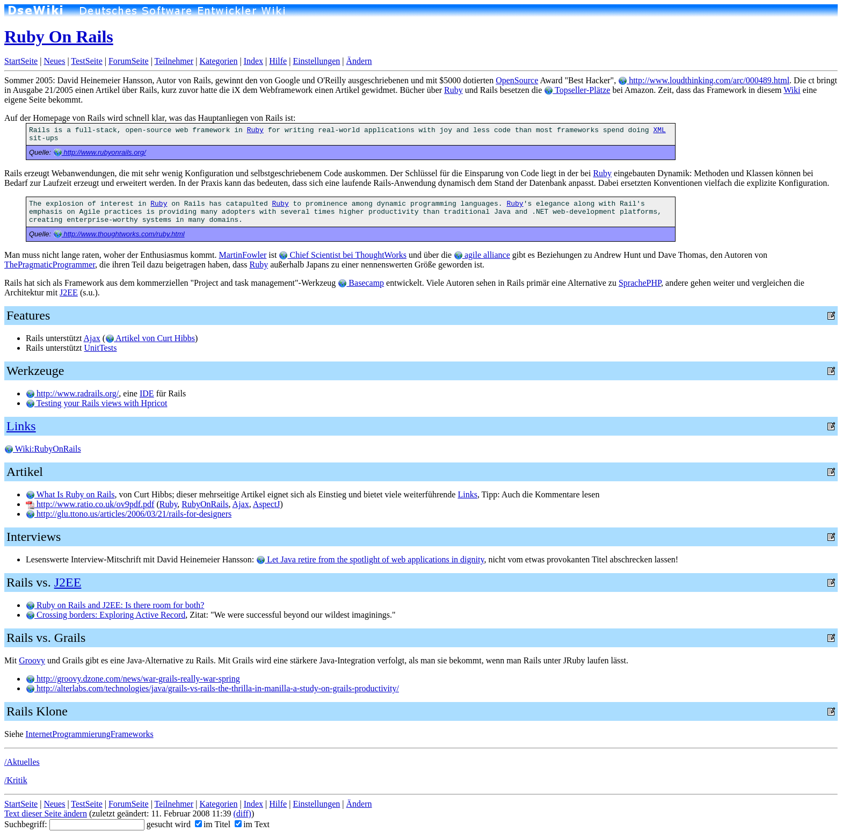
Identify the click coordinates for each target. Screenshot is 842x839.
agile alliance (482, 254)
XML (659, 130)
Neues (54, 61)
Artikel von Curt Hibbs (150, 338)
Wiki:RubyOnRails (42, 448)
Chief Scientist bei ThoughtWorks (343, 254)
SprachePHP (640, 282)
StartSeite (21, 61)
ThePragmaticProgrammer (49, 264)
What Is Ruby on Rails (70, 494)
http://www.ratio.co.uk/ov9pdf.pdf (90, 504)
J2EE (69, 292)
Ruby (453, 90)
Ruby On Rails (58, 36)
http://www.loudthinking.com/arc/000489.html (703, 80)
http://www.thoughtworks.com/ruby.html (119, 234)
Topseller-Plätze (577, 90)
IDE (147, 393)
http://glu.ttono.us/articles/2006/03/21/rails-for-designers (128, 513)
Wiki (791, 90)
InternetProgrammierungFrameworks (90, 734)
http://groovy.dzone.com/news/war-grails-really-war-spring (133, 678)
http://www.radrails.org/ (72, 393)
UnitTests (100, 347)
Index (253, 61)
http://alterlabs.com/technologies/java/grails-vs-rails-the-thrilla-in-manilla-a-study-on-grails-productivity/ (212, 688)
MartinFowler (242, 254)
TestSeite (86, 61)
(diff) (242, 813)
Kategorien (218, 61)
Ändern (359, 61)
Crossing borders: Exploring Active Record (105, 614)
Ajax (92, 338)
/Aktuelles (22, 761)
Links (21, 426)
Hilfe (278, 61)
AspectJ (266, 504)
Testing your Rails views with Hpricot (96, 403)
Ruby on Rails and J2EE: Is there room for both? (115, 605)
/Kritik (15, 780)
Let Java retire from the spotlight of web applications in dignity (370, 559)
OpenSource (517, 80)
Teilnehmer (174, 61)
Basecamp (361, 282)
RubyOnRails (205, 504)
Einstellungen (316, 61)
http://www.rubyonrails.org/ (99, 152)
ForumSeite (128, 61)
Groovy (32, 660)
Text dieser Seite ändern (45, 813)
